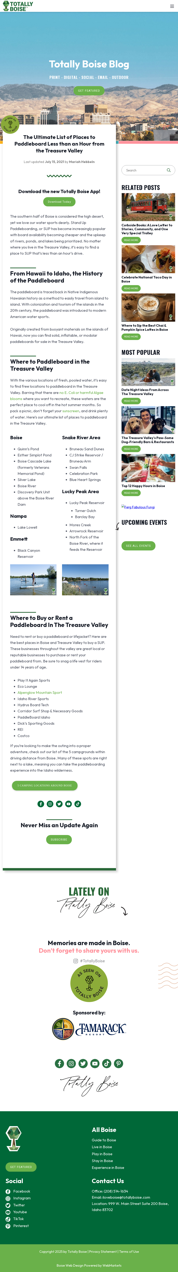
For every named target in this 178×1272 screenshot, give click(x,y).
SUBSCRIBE (59, 840)
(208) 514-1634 (116, 1191)
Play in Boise (102, 1154)
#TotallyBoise (89, 960)
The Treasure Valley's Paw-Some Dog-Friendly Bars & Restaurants (147, 440)
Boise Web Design (70, 1265)
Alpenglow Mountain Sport (40, 692)
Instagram (18, 1198)
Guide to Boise (104, 1140)
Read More (131, 240)
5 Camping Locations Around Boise (45, 785)
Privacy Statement (103, 1251)
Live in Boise (102, 1147)
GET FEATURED (89, 91)
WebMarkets (111, 1265)
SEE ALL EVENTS (138, 546)
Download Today (59, 202)
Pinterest (17, 1225)
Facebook (18, 1191)
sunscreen (70, 411)
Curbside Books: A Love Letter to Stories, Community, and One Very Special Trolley (146, 229)
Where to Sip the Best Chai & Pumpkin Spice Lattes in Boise (144, 327)
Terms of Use (129, 1251)
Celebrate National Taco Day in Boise (146, 279)
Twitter (15, 1205)
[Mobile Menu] (172, 6)
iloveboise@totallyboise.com (126, 1197)
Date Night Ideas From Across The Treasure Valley (145, 392)
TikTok (15, 1218)
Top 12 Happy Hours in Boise (143, 486)
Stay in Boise (102, 1160)
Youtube (16, 1212)
